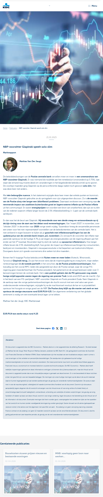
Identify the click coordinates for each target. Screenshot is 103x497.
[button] (92, 6)
